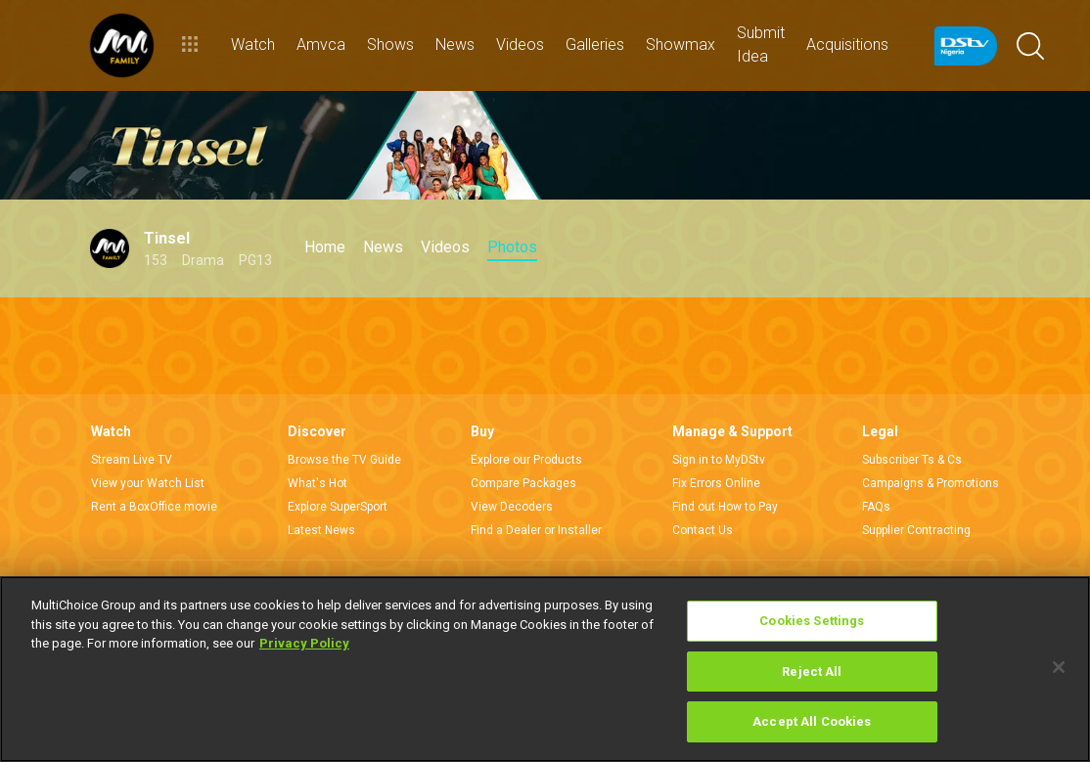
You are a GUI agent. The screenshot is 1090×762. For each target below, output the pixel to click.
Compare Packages (523, 483)
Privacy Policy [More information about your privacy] (304, 643)
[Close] (1058, 667)
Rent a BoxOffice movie (154, 507)
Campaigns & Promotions (930, 483)
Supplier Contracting (916, 530)
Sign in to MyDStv (718, 460)
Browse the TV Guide (344, 460)
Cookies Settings (811, 620)
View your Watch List (147, 483)
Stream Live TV (131, 460)
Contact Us (702, 530)
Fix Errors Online (716, 483)
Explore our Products (526, 460)
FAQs (876, 507)
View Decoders (512, 507)
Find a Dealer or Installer (536, 530)
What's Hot (317, 483)
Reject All (811, 671)
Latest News (321, 530)
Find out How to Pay (725, 507)
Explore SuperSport (337, 507)
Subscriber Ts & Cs (912, 460)
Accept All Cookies (811, 721)
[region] (545, 669)
